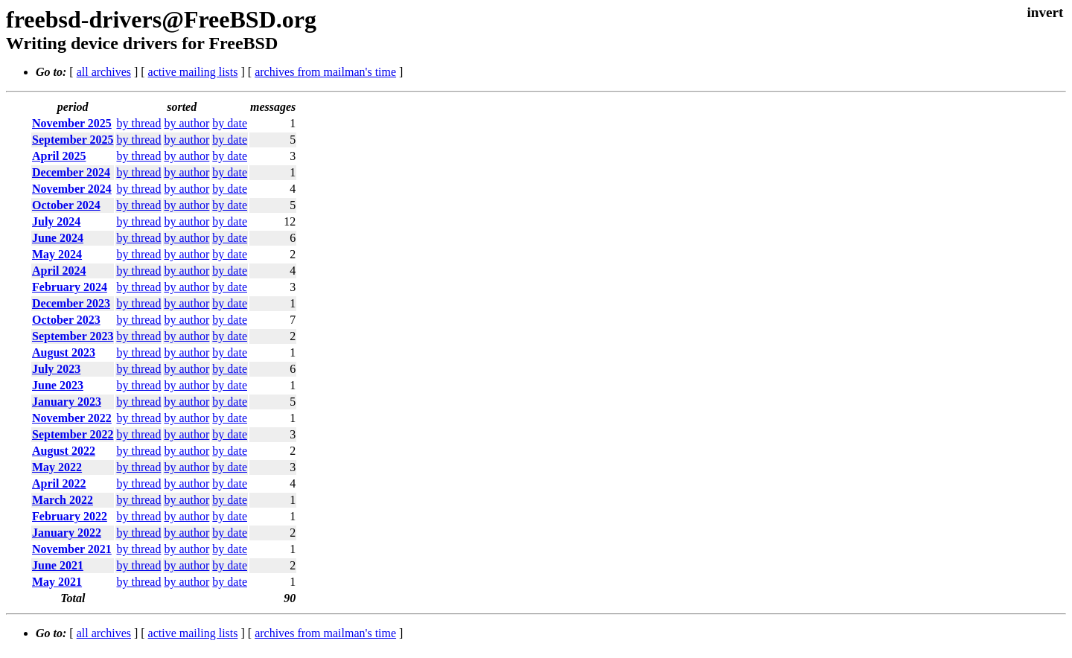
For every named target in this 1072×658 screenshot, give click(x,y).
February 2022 (69, 516)
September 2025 (72, 139)
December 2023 (71, 303)
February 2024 (69, 287)
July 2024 (56, 221)
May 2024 (57, 254)
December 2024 (71, 172)
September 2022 (72, 434)
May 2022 (57, 467)
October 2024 (66, 205)
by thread (138, 123)
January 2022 (66, 532)
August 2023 (63, 352)
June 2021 (57, 565)
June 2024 (57, 237)
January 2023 (66, 401)
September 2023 (72, 336)
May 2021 (57, 581)
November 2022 (72, 418)
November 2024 (72, 188)
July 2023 (56, 368)
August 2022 (63, 450)
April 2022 (59, 483)
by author (186, 123)
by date (229, 123)
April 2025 (59, 156)
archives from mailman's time (325, 72)
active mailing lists (193, 72)
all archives (104, 72)
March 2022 (62, 500)
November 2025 (72, 123)
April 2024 (59, 270)
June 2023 (57, 385)
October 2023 (66, 319)
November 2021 (72, 549)
